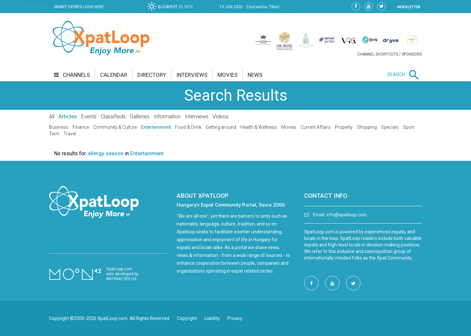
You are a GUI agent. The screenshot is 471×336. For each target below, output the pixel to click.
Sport (408, 127)
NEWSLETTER (408, 7)
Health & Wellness (258, 127)
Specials (390, 127)
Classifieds (113, 116)
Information (167, 116)
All (51, 116)
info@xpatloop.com (346, 214)
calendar (113, 75)
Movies (288, 127)
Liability (212, 318)
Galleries (139, 116)
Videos (221, 116)
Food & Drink (188, 127)
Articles (68, 116)
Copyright (187, 318)
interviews (191, 75)
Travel (69, 133)
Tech (54, 133)
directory (151, 75)
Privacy (234, 318)
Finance (81, 127)
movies (227, 75)
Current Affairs (316, 127)
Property (344, 127)
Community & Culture (115, 127)
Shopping (367, 127)
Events (88, 116)
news (255, 75)
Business (58, 127)
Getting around (221, 127)
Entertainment (156, 127)
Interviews (196, 116)
